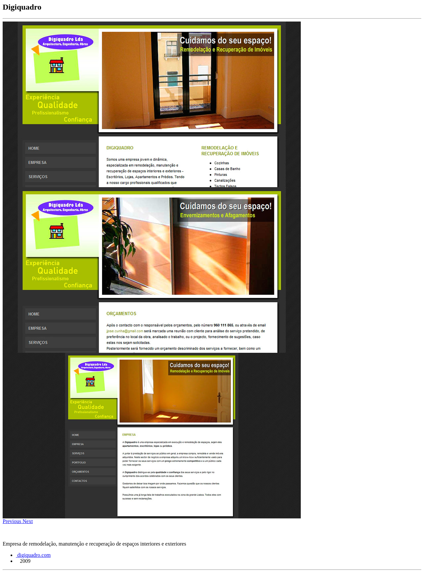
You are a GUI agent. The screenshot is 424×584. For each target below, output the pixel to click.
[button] (13, 521)
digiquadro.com (33, 555)
